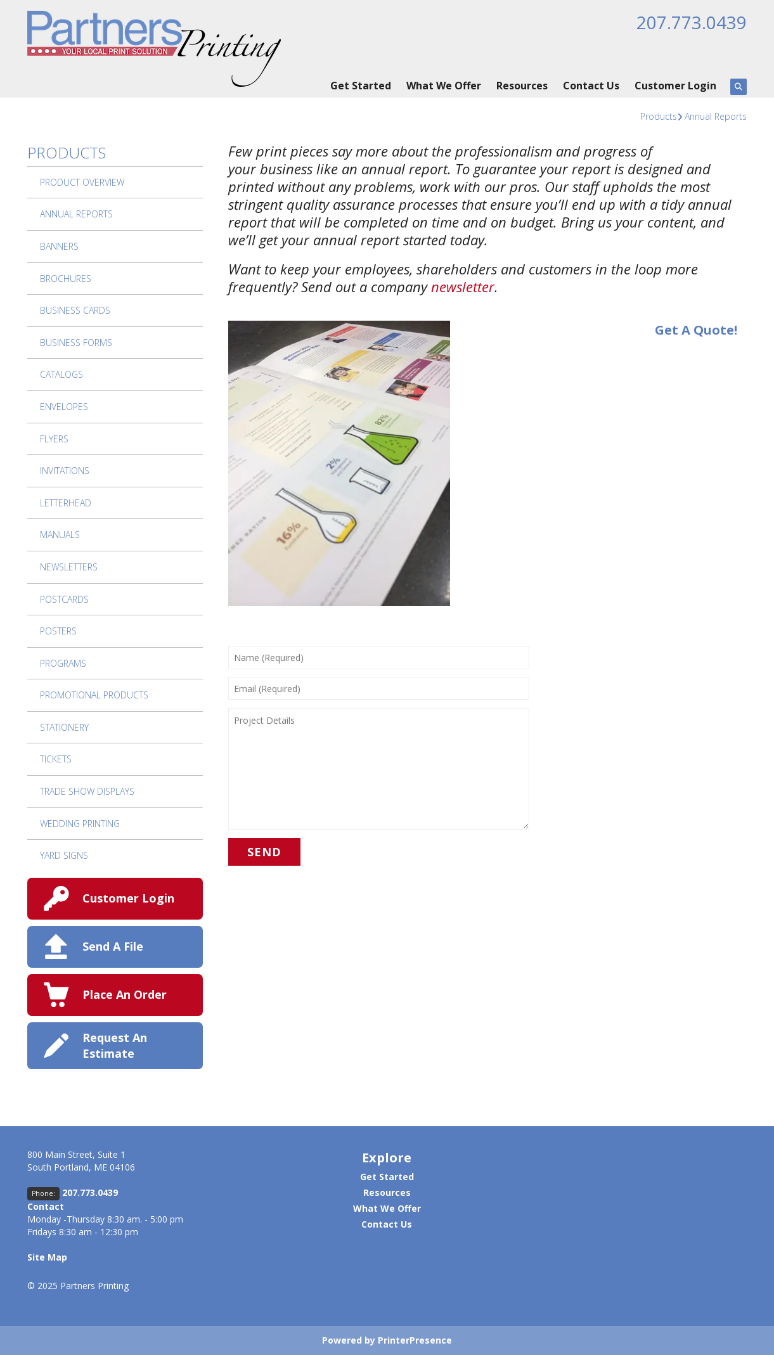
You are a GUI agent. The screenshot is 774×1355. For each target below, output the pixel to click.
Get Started (360, 86)
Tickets (56, 759)
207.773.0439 (691, 22)
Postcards (64, 599)
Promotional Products (94, 695)
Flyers (54, 439)
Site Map (47, 1257)
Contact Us (591, 86)
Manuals (60, 535)
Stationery (64, 727)
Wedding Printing (80, 824)
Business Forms (76, 343)
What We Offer (443, 86)
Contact (45, 1206)
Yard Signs (64, 855)
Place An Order (124, 994)
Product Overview (82, 182)
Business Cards (75, 310)
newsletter (462, 286)
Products (658, 116)
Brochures (65, 279)
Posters (58, 631)
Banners (59, 246)
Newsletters (69, 567)
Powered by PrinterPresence (387, 1340)
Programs (63, 663)
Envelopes (64, 407)
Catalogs (61, 374)
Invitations (64, 471)
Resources (522, 86)
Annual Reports (716, 116)
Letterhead (65, 503)
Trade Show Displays (87, 791)
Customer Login (675, 86)
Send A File (112, 946)
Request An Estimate (114, 1045)
